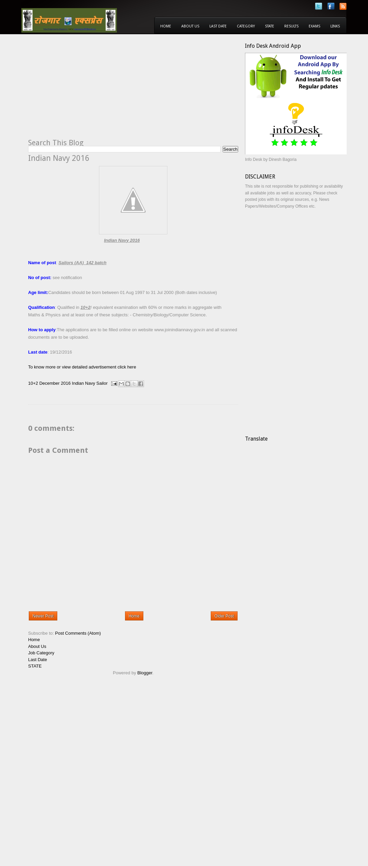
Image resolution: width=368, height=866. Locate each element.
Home (165, 26)
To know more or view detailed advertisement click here (82, 366)
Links (335, 26)
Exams (314, 26)
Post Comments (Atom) (78, 633)
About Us (190, 26)
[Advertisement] (85, 90)
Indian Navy (83, 383)
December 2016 (55, 383)
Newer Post (43, 616)
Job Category (41, 652)
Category (246, 26)
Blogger (144, 672)
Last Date (218, 26)
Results (291, 26)
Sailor (101, 383)
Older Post (224, 616)
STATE (35, 666)
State (269, 26)
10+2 (33, 383)
